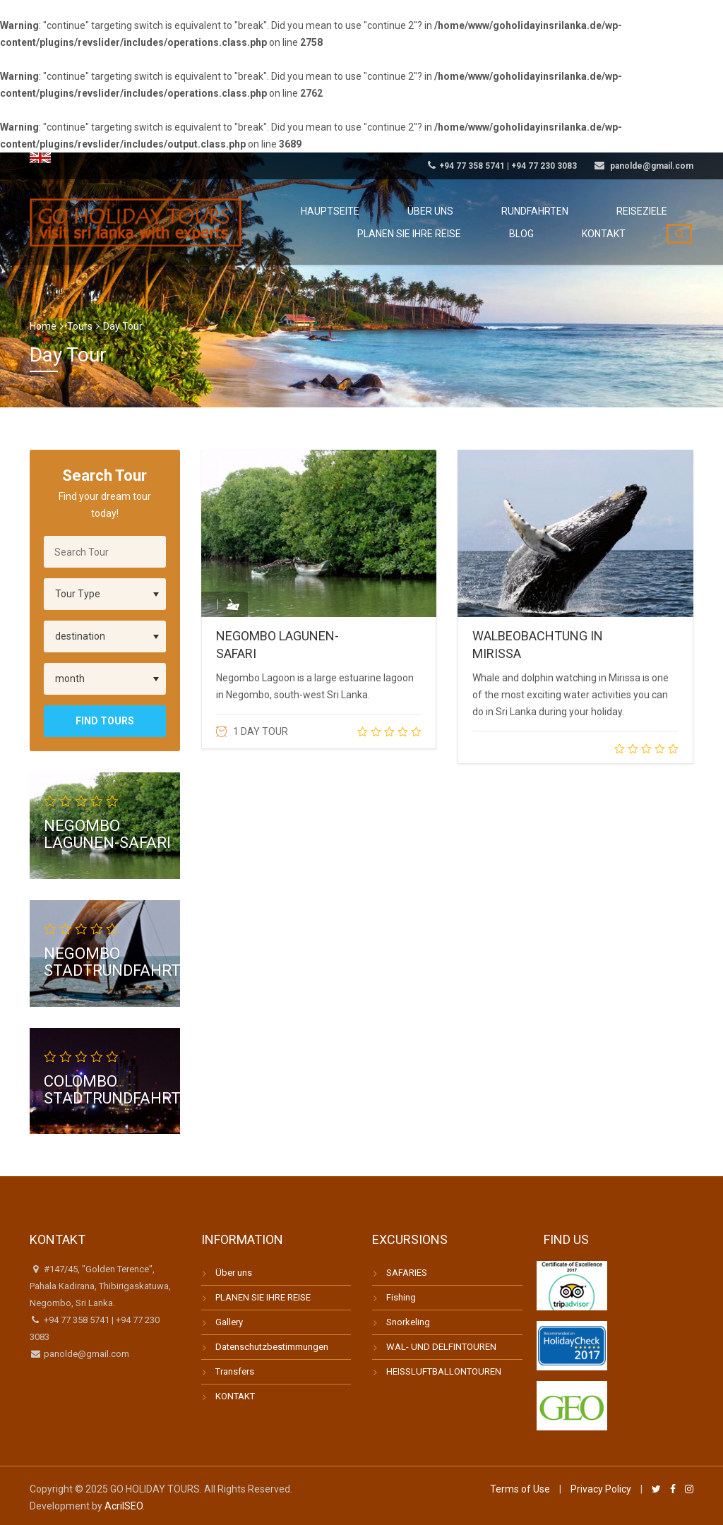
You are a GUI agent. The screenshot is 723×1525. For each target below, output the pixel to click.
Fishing (401, 1297)
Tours (79, 326)
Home (43, 326)
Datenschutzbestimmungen (271, 1346)
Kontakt (613, 251)
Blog (550, 251)
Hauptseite (393, 210)
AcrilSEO (123, 1506)
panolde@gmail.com (85, 1353)
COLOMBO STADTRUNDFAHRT (112, 1089)
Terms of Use (520, 1489)
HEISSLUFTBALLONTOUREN (443, 1371)
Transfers (234, 1371)
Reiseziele (651, 210)
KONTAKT (235, 1396)
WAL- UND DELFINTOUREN (441, 1346)
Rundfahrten (561, 210)
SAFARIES (406, 1272)
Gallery (229, 1322)
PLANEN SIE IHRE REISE (263, 1297)
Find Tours (105, 720)
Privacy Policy (600, 1489)
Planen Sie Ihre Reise (455, 251)
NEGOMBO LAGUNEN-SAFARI (107, 834)
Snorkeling (408, 1322)
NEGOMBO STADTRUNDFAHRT (112, 962)
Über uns (474, 210)
